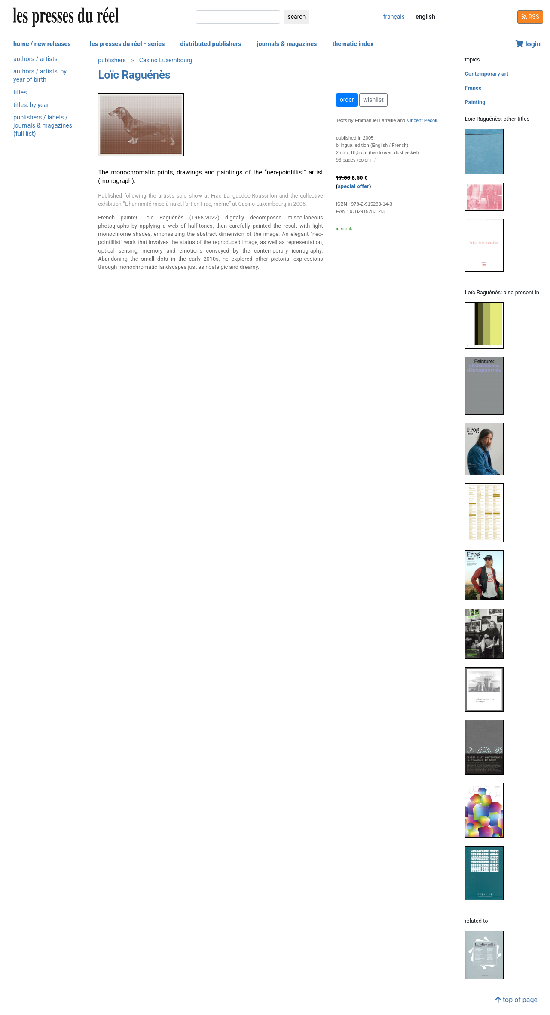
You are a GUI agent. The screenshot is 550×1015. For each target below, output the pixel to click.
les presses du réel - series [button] (127, 44)
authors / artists (35, 59)
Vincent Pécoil (421, 120)
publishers (112, 60)
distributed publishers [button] (210, 44)
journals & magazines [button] (287, 44)
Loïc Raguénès (134, 74)
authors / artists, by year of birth (40, 75)
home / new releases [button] (42, 44)
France (473, 88)
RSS (530, 16)
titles (20, 92)
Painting (475, 102)
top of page (516, 1000)
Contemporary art (486, 73)
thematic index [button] (352, 44)
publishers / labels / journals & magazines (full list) (42, 125)
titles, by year (31, 105)
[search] (238, 17)
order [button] (347, 99)
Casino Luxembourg (165, 60)
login (528, 44)
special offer (353, 186)
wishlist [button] (373, 99)
